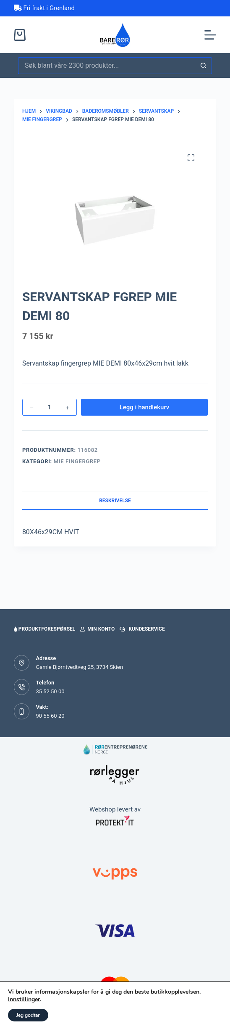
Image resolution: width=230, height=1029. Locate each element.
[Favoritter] (196, 1008)
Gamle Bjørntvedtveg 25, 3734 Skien (79, 667)
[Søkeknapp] (203, 65)
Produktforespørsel (44, 629)
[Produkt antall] (49, 407)
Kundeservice (142, 629)
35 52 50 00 (50, 691)
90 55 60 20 (50, 716)
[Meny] (210, 35)
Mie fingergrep (77, 461)
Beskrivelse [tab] (115, 501)
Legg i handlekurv (145, 407)
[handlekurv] (142, 1008)
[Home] (33, 1008)
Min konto (97, 629)
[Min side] (88, 1008)
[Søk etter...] (106, 65)
